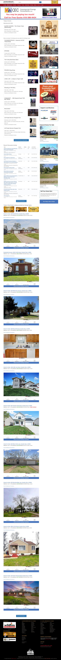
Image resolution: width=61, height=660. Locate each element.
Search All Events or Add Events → (21, 140)
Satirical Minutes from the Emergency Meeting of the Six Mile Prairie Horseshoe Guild (10, 176)
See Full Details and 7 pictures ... (9, 486)
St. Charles (51, 626)
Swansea (32, 629)
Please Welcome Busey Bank (9, 167)
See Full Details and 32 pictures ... (9, 447)
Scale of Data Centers (8, 154)
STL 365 (23, 642)
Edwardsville (24, 629)
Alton (22, 622)
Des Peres (42, 629)
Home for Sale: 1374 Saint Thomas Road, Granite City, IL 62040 (18, 575)
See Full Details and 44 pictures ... (9, 332)
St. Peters (51, 627)
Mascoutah (32, 625)
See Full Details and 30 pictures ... (9, 409)
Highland (32, 622)
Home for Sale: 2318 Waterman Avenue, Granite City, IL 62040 (17, 290)
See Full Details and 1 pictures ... (9, 294)
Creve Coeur (42, 627)
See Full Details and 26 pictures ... (9, 217)
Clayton (42, 626)
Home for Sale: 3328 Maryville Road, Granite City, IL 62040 (17, 328)
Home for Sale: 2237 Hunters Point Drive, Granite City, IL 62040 (18, 405)
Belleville (23, 623)
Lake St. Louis (52, 623)
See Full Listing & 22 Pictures (44, 161)
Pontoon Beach (33, 627)
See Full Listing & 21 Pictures (44, 141)
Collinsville (23, 627)
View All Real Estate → (21, 615)
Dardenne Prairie (43, 628)
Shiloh (32, 628)
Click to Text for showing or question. (21, 247)
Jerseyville (32, 623)
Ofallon (32, 626)
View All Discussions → (21, 200)
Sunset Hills (51, 628)
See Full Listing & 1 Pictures (44, 187)
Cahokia (23, 625)
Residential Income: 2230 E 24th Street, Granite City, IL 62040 (17, 252)
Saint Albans (52, 625)
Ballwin (42, 623)
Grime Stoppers (7, 195)
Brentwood (42, 624)
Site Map (42, 643)
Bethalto (23, 624)
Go (40, 2)
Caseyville (23, 626)
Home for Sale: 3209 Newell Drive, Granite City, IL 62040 (16, 213)
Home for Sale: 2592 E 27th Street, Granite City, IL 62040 (16, 526)
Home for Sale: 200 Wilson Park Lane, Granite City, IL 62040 (17, 444)
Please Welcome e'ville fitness (9, 157)
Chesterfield (42, 625)
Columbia (23, 628)
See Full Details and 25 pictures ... (9, 579)
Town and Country (52, 629)
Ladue (51, 622)
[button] (28, 2)
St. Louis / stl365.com (44, 622)
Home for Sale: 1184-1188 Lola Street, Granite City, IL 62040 (17, 367)
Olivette (51, 624)
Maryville (32, 624)
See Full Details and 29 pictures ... (9, 370)
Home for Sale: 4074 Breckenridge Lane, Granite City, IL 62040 (18, 482)
